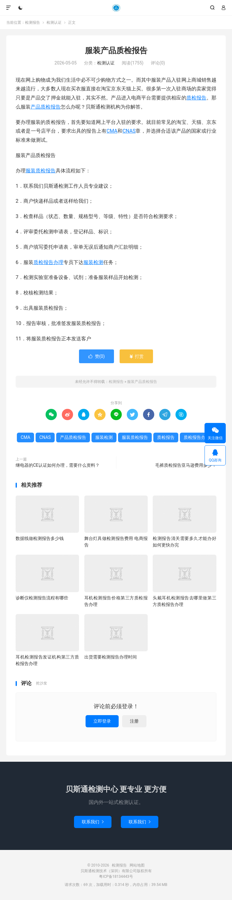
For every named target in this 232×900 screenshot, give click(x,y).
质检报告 (196, 98)
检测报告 (116, 8)
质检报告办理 (48, 262)
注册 (134, 721)
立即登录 (102, 721)
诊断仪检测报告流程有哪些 (42, 597)
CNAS (129, 131)
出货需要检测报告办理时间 (110, 656)
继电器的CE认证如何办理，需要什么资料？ (58, 465)
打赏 (136, 356)
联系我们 (93, 821)
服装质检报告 (41, 171)
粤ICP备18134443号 (116, 876)
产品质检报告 (46, 107)
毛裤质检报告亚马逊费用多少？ (185, 465)
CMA (111, 131)
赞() (96, 356)
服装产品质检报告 (116, 50)
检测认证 (54, 22)
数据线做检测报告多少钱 (40, 538)
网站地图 (137, 865)
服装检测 (93, 262)
